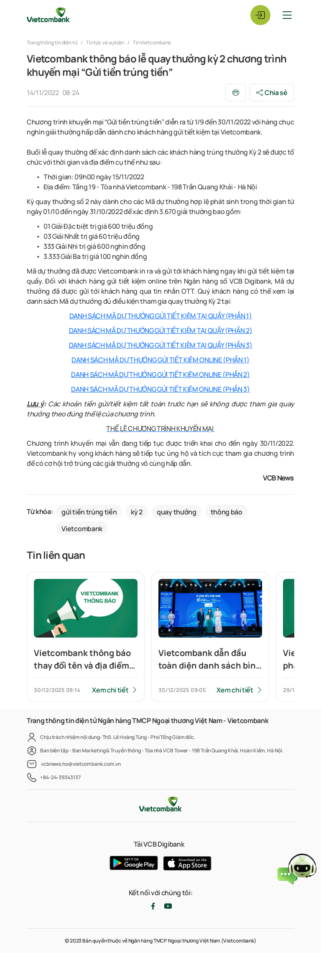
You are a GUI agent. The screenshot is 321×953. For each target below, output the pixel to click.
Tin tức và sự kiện (105, 42)
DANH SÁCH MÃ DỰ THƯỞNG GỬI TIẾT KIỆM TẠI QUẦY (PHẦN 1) (160, 315)
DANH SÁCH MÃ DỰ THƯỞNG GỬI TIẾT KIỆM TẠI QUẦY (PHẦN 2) (160, 330)
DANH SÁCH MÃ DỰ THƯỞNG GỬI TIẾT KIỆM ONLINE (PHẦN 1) (160, 359)
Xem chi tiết (110, 690)
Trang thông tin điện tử (52, 42)
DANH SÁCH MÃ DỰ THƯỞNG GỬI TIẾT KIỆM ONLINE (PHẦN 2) (160, 374)
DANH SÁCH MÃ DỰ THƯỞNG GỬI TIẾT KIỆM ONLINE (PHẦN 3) (160, 389)
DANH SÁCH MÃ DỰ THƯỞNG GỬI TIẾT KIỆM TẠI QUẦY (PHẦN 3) (160, 345)
